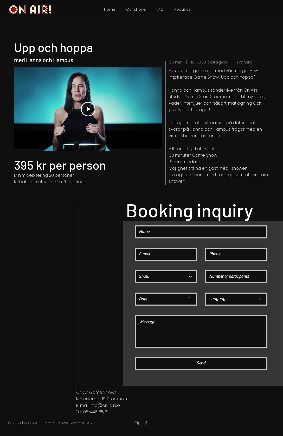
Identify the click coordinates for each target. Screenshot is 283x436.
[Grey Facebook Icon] (146, 423)
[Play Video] (88, 109)
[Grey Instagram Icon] (136, 423)
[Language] (236, 299)
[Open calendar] (189, 299)
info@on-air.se (105, 405)
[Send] (201, 363)
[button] (136, 9)
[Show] (166, 276)
